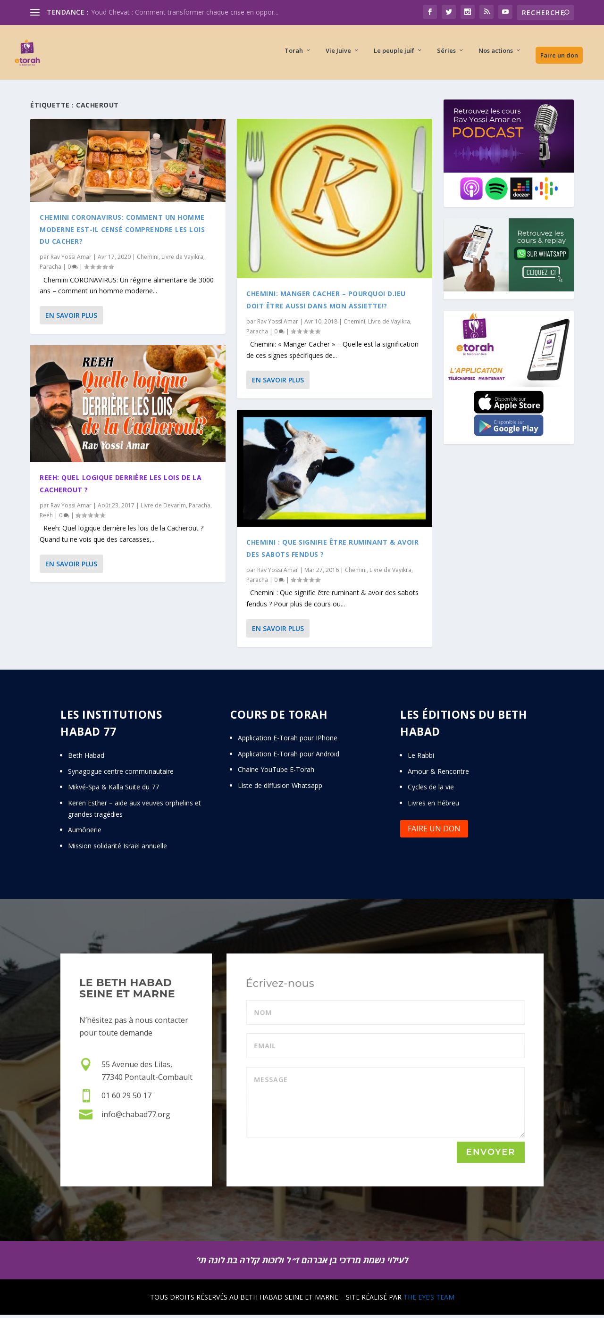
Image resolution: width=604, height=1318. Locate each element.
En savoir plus (71, 318)
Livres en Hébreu (433, 805)
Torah (294, 54)
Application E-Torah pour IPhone (287, 740)
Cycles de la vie (431, 789)
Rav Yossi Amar (71, 260)
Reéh (46, 518)
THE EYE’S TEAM (428, 1299)
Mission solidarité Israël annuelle (117, 848)
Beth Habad (87, 758)
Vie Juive (338, 54)
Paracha (50, 269)
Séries (446, 54)
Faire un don (559, 59)
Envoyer (490, 1156)
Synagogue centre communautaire (121, 774)
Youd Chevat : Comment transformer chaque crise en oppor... (184, 12)
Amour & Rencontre (438, 774)
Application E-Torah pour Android (288, 756)
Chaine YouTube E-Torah (276, 772)
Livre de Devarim (163, 508)
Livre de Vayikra (182, 260)
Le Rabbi (421, 758)
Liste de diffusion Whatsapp (280, 788)
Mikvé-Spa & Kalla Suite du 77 (113, 789)
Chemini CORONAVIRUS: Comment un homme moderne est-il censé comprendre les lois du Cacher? (122, 232)
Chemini (148, 260)
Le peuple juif (394, 54)
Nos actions (495, 54)
